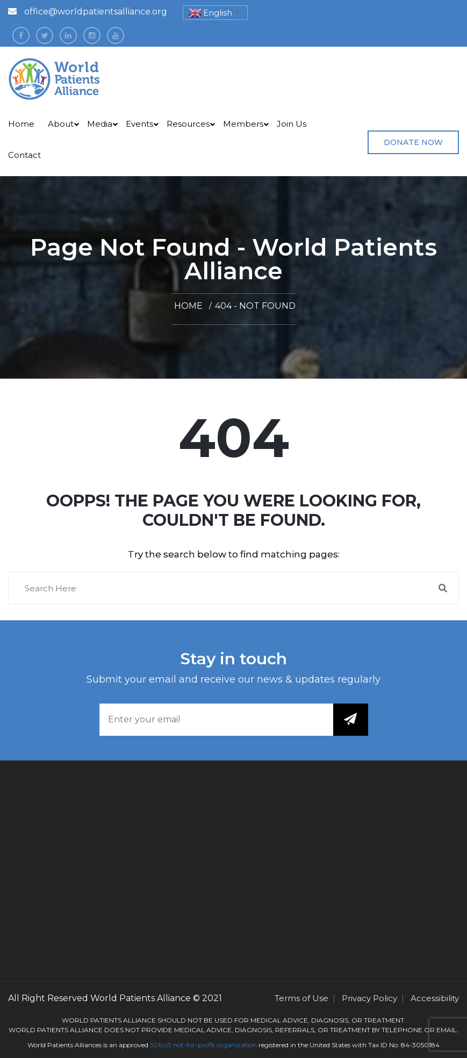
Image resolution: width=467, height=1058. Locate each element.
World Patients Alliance (140, 998)
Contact (24, 155)
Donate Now (413, 142)
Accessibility (435, 998)
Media (99, 124)
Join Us (291, 124)
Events (139, 124)
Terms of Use (301, 998)
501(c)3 (160, 1045)
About (61, 124)
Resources (188, 124)
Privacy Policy (369, 998)
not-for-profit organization (215, 1045)
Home (21, 124)
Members (243, 124)
